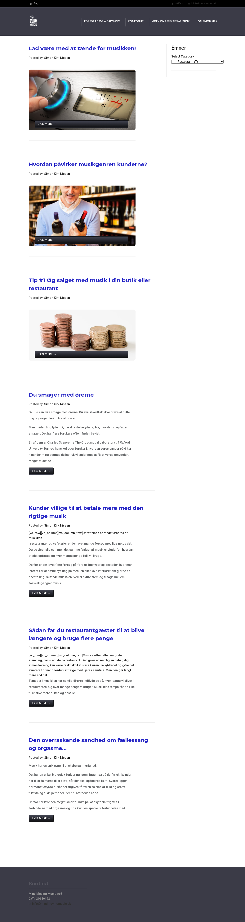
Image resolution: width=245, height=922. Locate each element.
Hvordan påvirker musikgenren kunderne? (88, 164)
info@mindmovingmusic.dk (203, 3)
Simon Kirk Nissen (57, 58)
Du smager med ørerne (61, 394)
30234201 (180, 3)
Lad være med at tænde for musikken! (82, 48)
